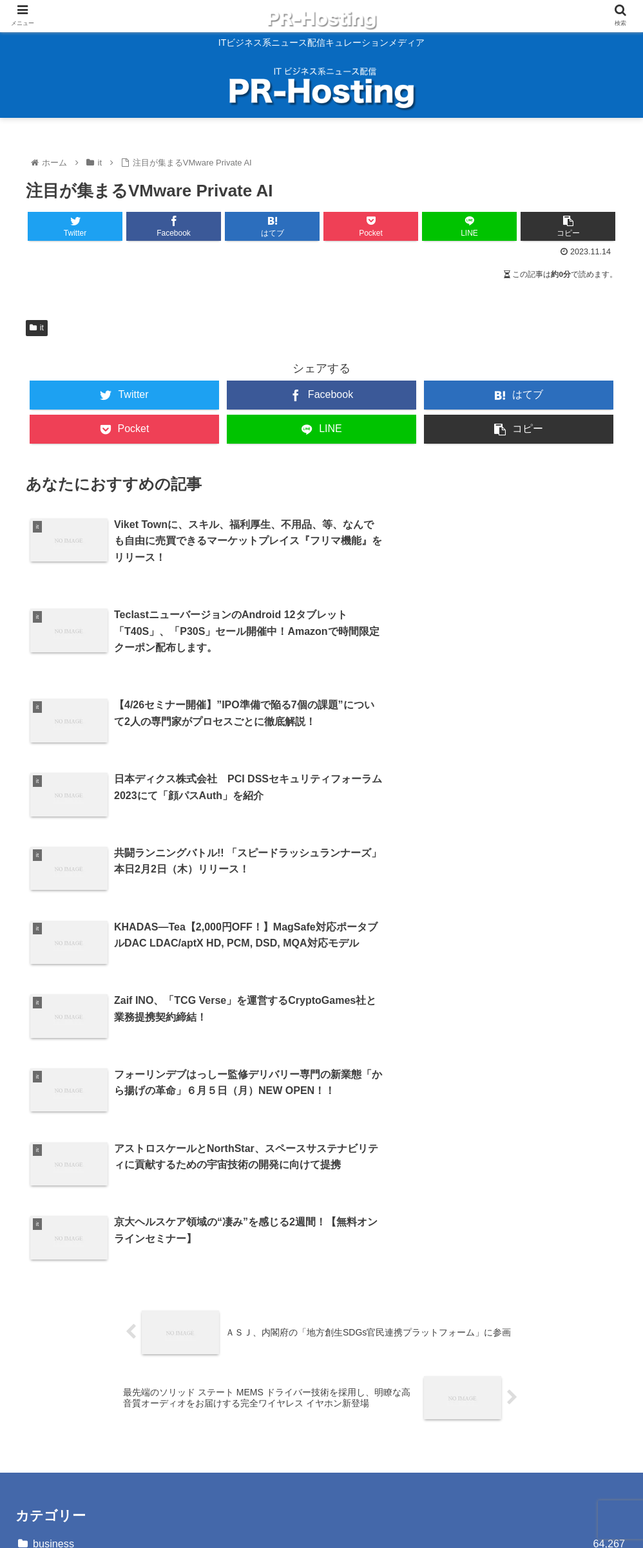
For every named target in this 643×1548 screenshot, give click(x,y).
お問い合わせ (46, 1347)
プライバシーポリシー (67, 1384)
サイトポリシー (51, 1366)
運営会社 (36, 1421)
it (37, 327)
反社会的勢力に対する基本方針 (87, 1402)
